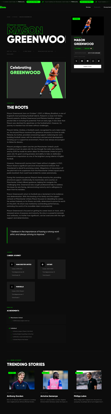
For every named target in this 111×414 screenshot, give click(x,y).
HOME (8, 16)
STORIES (15, 16)
